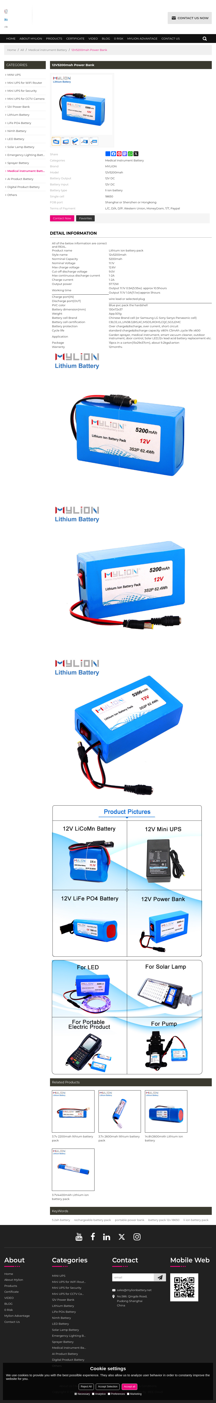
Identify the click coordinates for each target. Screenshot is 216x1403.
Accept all (129, 1386)
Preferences (116, 1393)
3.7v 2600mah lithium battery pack (119, 1138)
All (22, 50)
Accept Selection (107, 1386)
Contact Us (170, 40)
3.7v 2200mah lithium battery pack (72, 1138)
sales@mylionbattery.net (134, 1290)
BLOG (106, 40)
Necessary (82, 1393)
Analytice (99, 1393)
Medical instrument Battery (47, 50)
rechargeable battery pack (92, 1220)
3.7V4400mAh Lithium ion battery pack (70, 1197)
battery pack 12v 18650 (164, 1220)
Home (11, 40)
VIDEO (93, 40)
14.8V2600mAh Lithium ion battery (164, 1138)
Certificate (75, 40)
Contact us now (193, 18)
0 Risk (118, 40)
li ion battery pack (196, 1220)
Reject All (86, 1386)
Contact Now (62, 218)
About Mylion (31, 40)
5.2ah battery (61, 1220)
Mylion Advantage (142, 40)
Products (54, 40)
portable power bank (129, 1220)
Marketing (134, 1393)
